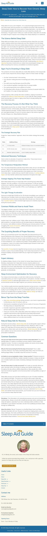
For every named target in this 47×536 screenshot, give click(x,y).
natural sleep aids (21, 323)
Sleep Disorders (5, 481)
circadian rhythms (9, 200)
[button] (37, 3)
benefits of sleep (8, 249)
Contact (3, 488)
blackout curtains (7, 280)
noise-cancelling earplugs (13, 300)
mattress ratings (30, 291)
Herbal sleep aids (32, 329)
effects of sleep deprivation (16, 96)
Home (2, 20)
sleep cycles (15, 126)
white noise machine (35, 280)
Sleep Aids (4, 479)
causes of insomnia (15, 225)
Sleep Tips (4, 486)
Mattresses (4, 483)
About (2, 477)
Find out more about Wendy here (26, 416)
